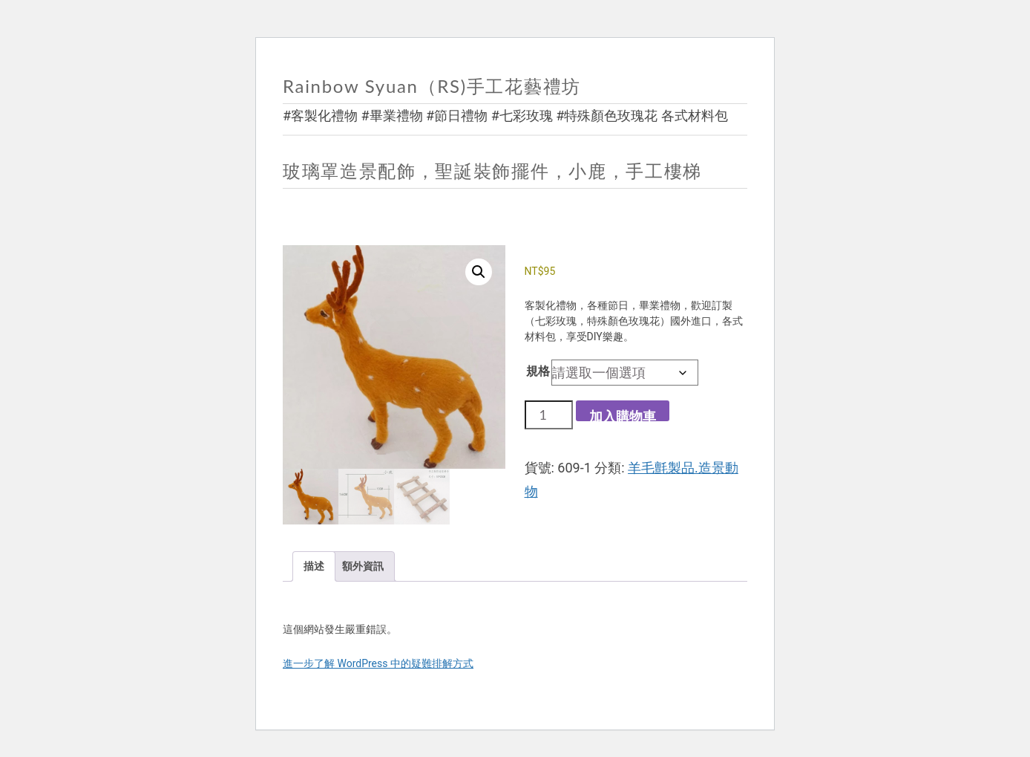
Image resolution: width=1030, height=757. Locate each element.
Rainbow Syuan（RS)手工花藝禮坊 (432, 86)
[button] (478, 272)
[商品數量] (549, 414)
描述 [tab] (314, 566)
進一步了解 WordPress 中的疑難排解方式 (378, 663)
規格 (538, 371)
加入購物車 (622, 415)
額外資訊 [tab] (363, 566)
